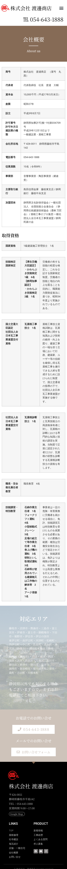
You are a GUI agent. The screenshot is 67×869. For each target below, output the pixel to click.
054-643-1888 (46, 19)
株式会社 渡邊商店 (31, 8)
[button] (61, 8)
